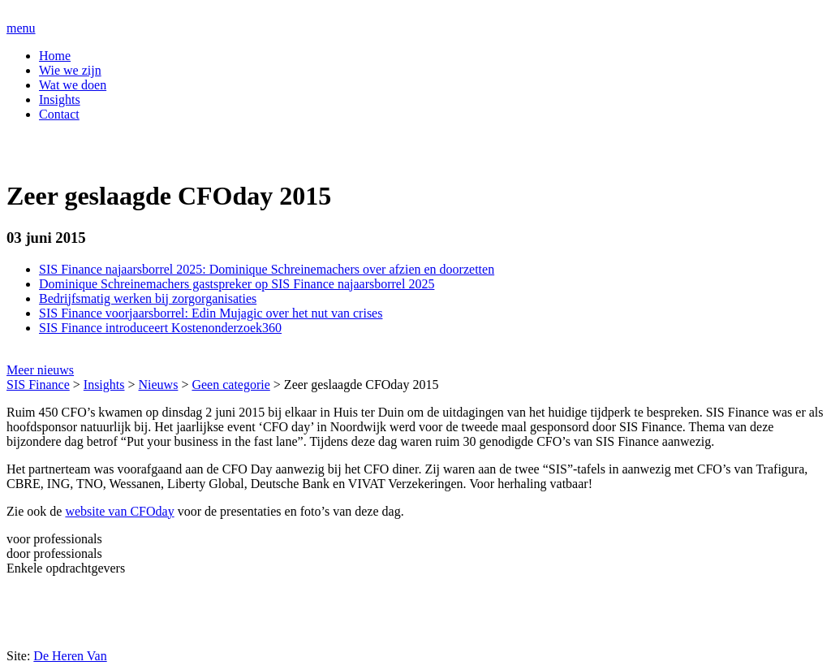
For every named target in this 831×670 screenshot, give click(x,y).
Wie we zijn (70, 70)
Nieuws (159, 384)
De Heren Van (69, 656)
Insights (59, 99)
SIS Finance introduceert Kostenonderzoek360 (160, 328)
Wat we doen (72, 85)
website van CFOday (119, 511)
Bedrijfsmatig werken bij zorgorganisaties (147, 298)
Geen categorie (230, 384)
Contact (59, 114)
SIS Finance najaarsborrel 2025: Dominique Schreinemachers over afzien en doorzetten (266, 269)
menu (21, 28)
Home (55, 56)
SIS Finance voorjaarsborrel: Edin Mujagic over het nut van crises (210, 313)
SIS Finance (38, 384)
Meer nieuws (40, 370)
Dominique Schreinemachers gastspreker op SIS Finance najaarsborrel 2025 (236, 284)
